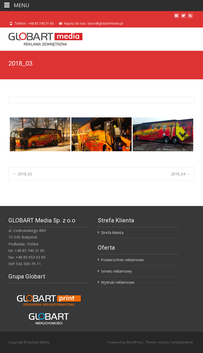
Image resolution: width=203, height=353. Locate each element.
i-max (160, 342)
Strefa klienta (112, 232)
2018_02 (22, 173)
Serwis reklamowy (116, 271)
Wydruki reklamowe (118, 282)
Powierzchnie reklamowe (122, 259)
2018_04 (180, 173)
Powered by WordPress (126, 342)
